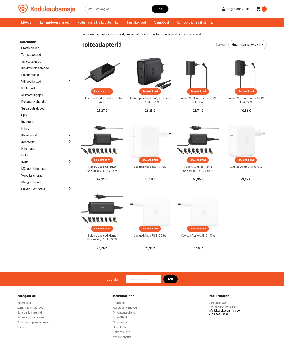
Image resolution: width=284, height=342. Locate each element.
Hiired (25, 128)
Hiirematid (28, 149)
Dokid (25, 155)
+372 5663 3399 (219, 314)
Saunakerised (136, 22)
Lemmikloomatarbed (55, 22)
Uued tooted (120, 327)
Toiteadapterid (31, 55)
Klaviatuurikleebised (35, 68)
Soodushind (120, 322)
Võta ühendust (122, 336)
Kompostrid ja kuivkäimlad (33, 322)
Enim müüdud (121, 332)
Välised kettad (31, 81)
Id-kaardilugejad (32, 95)
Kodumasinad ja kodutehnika (98, 22)
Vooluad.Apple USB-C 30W (150, 166)
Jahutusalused (31, 61)
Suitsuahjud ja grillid (29, 312)
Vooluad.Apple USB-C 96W (150, 235)
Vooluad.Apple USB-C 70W (245, 166)
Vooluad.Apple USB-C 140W (198, 235)
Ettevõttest (120, 317)
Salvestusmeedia (33, 189)
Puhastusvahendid (33, 102)
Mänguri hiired (31, 182)
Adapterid (28, 142)
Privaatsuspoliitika (124, 312)
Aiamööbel (161, 22)
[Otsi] (118, 9)
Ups (24, 115)
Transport (119, 302)
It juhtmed (28, 88)
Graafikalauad (30, 48)
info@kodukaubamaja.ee (224, 310)
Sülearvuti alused (33, 108)
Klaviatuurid (29, 135)
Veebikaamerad (31, 175)
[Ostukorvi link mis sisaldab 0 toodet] (261, 9)
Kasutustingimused (125, 307)
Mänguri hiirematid (33, 169)
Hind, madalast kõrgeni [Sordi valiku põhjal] (248, 44)
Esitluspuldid (30, 75)
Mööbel (26, 22)
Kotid (24, 162)
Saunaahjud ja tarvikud (31, 317)
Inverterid (27, 122)
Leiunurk (22, 327)
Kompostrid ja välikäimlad (195, 22)
